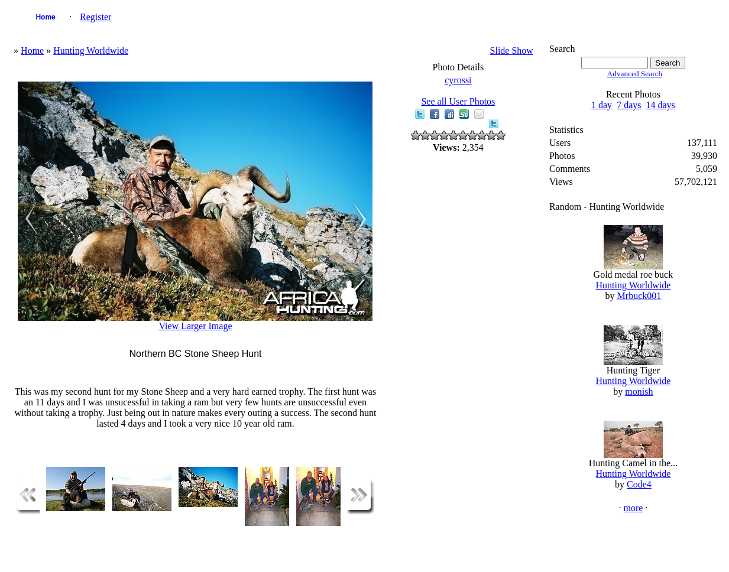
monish (639, 391)
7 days (629, 105)
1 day (601, 105)
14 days (660, 105)
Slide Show (511, 51)
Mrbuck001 (639, 296)
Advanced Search (635, 73)
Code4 (639, 484)
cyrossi (458, 80)
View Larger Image (195, 326)
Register (95, 17)
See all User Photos (458, 101)
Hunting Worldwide (90, 51)
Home (45, 17)
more (633, 508)
